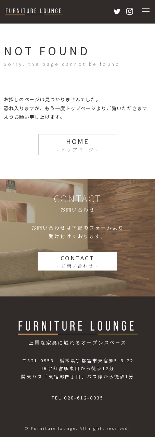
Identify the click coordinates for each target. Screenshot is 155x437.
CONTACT (77, 261)
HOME (77, 144)
